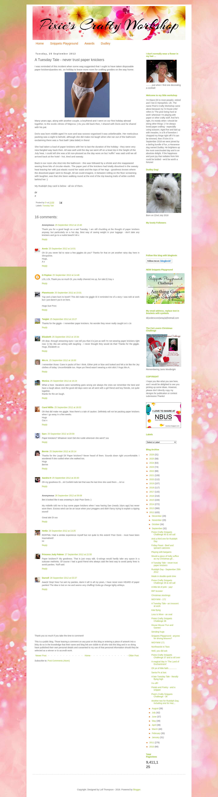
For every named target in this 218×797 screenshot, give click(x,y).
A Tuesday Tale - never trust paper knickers (164, 564)
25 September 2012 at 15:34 (65, 337)
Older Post (134, 655)
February (156, 733)
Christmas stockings (160, 595)
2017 (152, 492)
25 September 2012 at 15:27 (63, 319)
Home (40, 43)
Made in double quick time (163, 576)
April (154, 725)
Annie (45, 248)
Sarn (44, 434)
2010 (152, 746)
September (157, 528)
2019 (152, 483)
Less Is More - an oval (161, 614)
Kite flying (156, 610)
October (156, 524)
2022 (152, 471)
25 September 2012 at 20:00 (61, 434)
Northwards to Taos (160, 647)
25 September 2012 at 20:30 (65, 478)
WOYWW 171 (158, 642)
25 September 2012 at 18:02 (67, 407)
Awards (89, 43)
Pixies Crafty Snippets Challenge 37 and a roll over (165, 656)
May (154, 721)
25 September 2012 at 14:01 (62, 248)
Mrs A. (45, 360)
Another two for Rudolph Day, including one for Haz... (165, 702)
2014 (152, 504)
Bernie (45, 451)
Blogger (136, 789)
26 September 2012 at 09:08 (68, 495)
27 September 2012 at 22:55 (78, 554)
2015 (152, 500)
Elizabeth (46, 337)
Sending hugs (157, 632)
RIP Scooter (157, 591)
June (154, 716)
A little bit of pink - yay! (161, 587)
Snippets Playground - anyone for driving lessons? (165, 637)
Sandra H (46, 478)
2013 (152, 508)
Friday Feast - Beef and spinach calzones (162, 546)
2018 (152, 487)
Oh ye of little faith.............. (164, 668)
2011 (152, 742)
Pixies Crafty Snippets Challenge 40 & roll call (163, 533)
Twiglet (45, 319)
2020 (152, 479)
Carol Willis (47, 407)
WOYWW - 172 (158, 599)
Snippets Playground (64, 43)
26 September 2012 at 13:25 (62, 531)
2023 (152, 467)
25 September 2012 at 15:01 (68, 292)
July (154, 712)
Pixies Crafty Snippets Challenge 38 (161, 619)
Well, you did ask (159, 651)
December (157, 516)
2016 (152, 496)
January (156, 737)
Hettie (45, 531)
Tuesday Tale (48, 206)
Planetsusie (48, 292)
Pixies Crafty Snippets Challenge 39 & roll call (163, 581)
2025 (152, 458)
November (157, 520)
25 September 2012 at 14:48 (66, 275)
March (155, 729)
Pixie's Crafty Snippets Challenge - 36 (162, 695)
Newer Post (40, 655)
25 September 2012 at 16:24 (63, 381)
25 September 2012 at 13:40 (68, 225)
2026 (152, 454)
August (155, 708)
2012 (152, 512)
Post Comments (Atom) (59, 660)
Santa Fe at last (158, 672)
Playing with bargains (161, 552)
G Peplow (47, 275)
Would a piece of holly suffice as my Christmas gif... (165, 557)
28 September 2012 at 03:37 (63, 578)
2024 (152, 463)
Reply (44, 239)
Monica (45, 381)
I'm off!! (154, 683)
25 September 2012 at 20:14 (63, 451)
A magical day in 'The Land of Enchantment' (165, 662)
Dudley (105, 43)
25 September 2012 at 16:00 (62, 360)
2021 (152, 475)
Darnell (45, 578)
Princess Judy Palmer (53, 554)
